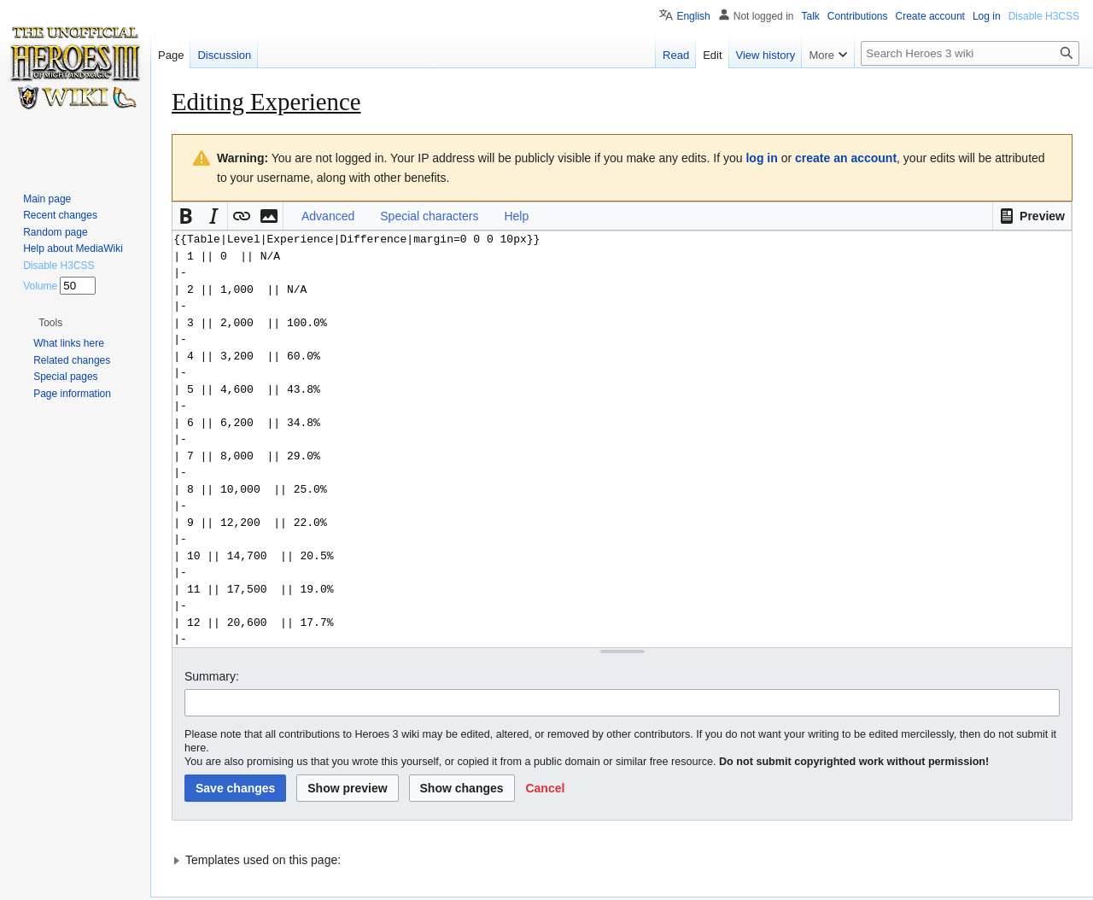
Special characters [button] (429, 216)
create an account (846, 158)
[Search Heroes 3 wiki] (970, 53)
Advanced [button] (327, 216)
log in (761, 158)
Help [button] (516, 216)
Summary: (211, 676)
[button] (1032, 216)
